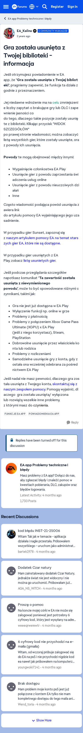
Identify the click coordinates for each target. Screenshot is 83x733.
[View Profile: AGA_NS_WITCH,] (11, 571)
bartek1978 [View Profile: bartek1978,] (26, 551)
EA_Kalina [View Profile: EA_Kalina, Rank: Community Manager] (24, 31)
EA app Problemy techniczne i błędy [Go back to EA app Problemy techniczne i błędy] (27, 18)
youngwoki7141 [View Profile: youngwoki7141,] (29, 667)
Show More (42, 720)
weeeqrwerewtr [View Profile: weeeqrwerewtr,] (29, 626)
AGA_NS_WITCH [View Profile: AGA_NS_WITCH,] (29, 588)
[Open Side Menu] (6, 6)
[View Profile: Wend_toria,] (11, 686)
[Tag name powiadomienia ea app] (44, 413)
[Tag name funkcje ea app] (15, 413)
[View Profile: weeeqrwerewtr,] (11, 608)
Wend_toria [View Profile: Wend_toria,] (26, 704)
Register (57, 7)
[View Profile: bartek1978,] (11, 534)
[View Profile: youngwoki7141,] (11, 645)
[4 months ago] (45, 551)
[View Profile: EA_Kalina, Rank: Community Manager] (9, 33)
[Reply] (72, 423)
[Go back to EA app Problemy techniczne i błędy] (48, 467)
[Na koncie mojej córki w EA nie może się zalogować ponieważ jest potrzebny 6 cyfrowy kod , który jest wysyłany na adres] (47, 615)
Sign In (72, 7)
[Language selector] (34, 6)
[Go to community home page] (19, 6)
